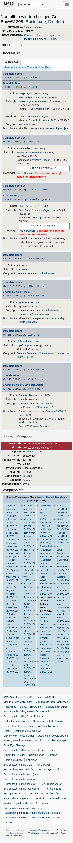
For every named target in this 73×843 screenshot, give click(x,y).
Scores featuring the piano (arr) (43, 793)
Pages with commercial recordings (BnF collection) (32, 817)
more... (52, 168)
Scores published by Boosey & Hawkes (25, 750)
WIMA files (50, 697)
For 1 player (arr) (13, 793)
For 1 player (43, 764)
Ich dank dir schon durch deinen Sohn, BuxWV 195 (29, 604)
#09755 (6, 259)
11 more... (52, 39)
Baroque (27, 476)
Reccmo (41, 286)
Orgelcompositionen (30, 101)
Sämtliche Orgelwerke (29, 152)
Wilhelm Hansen (41, 160)
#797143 (7, 379)
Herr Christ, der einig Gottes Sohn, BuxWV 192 (29, 556)
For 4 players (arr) (49, 769)
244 (29, 77)
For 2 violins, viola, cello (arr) (20, 769)
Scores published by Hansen (44, 726)
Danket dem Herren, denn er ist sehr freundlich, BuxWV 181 (13, 560)
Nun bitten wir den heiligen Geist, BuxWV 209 (46, 621)
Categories (8, 697)
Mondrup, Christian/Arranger (50, 740)
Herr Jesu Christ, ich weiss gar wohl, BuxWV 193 (29, 573)
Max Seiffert (25, 97)
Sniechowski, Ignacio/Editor (19, 735)
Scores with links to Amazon (48, 721)
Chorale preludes (33, 35)
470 (29, 296)
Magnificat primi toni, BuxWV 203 (46, 542)
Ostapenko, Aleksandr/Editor (53, 735)
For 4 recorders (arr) (52, 783)
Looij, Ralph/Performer (28, 697)
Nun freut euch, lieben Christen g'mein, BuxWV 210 (46, 638)
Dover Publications (39, 120)
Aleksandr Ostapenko (28, 341)
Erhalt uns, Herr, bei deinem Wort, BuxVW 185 (12, 621)
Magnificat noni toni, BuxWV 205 (46, 563)
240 (29, 370)
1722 (30, 286)
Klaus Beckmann (28, 206)
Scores (54, 750)
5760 (29, 259)
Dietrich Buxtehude (56, 497)
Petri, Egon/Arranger (15, 745)
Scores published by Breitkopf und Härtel (26, 711)
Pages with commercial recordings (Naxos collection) (33, 812)
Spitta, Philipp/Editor (31, 706)
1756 (30, 142)
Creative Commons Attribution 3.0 (35, 273)
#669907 (7, 199)
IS (37, 77)
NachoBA (40, 259)
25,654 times (33, 833)
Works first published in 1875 (51, 798)
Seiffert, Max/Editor (56, 706)
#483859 (7, 77)
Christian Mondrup (29, 395)
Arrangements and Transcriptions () (27, 67)
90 (29, 379)
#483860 (7, 87)
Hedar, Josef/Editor (14, 726)
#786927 (7, 370)
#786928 (7, 389)
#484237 (7, 142)
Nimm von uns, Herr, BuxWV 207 (46, 590)
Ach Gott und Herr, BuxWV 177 (12, 509)
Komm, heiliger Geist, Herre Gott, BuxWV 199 (29, 661)
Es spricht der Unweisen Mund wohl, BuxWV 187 (12, 651)
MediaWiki (55, 833)
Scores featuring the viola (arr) (20, 779)
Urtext (7, 731)
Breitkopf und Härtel (39, 108)
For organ (50, 35)
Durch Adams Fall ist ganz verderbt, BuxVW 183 (12, 590)
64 (29, 389)
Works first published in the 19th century (26, 803)
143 (29, 87)
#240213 (7, 286)
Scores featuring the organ (18, 764)
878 (31, 190)
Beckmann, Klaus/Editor (27, 731)
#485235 (7, 335)
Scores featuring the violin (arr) (21, 774)
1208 (30, 335)
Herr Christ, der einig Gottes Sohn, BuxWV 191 (29, 539)
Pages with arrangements (18, 798)
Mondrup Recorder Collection (52, 702)
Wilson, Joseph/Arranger (17, 740)
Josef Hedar (23, 148)
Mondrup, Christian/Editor (18, 702)
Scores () (11, 62)
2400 (32, 199)
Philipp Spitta (26, 93)
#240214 (7, 296)
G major (8, 822)
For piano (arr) (53, 788)
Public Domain (27, 124)
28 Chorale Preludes (38, 426)
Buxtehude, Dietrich (44, 21)
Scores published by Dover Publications (25, 716)
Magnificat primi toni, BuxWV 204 (46, 553)
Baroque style (36, 755)
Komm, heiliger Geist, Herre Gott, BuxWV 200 (29, 678)
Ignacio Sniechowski (30, 302)
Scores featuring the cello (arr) (20, 783)
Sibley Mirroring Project (55, 128)
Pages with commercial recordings (23, 808)
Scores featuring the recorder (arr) (22, 788)
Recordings (10, 706)
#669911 (7, 190)
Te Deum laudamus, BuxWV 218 (63, 577)
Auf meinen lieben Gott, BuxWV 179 (12, 532)
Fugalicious (43, 190)
